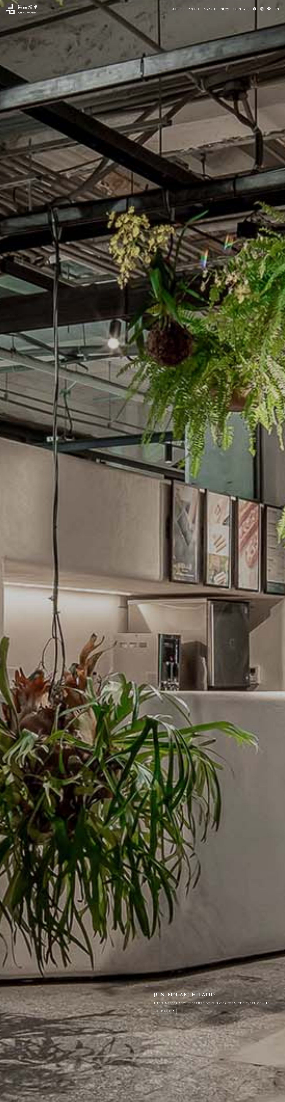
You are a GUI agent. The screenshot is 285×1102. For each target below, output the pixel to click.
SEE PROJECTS (165, 1011)
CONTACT (241, 9)
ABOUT (193, 9)
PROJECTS (177, 9)
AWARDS (209, 9)
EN (277, 9)
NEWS (224, 9)
